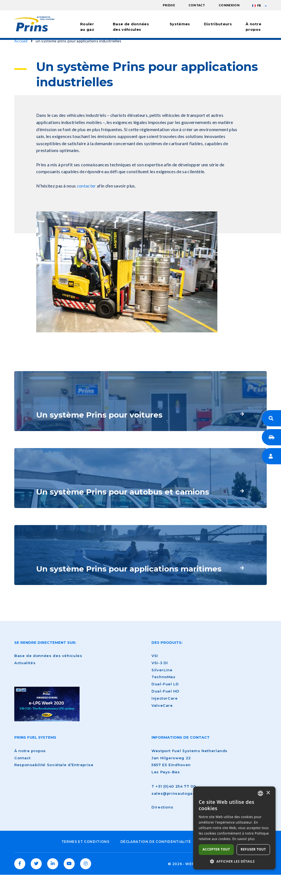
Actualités (24, 663)
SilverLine (161, 670)
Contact (197, 5)
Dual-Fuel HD (165, 691)
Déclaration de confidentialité (155, 842)
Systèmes (180, 24)
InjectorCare (164, 698)
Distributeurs (218, 24)
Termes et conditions (85, 842)
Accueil (20, 40)
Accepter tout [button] (216, 849)
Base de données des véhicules (131, 27)
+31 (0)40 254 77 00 (176, 786)
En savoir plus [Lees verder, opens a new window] (243, 839)
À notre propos (253, 27)
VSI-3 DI (159, 663)
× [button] (268, 793)
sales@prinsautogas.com (178, 793)
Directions (162, 807)
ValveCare (162, 705)
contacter (86, 185)
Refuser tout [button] (253, 849)
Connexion (229, 5)
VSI (154, 655)
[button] (234, 861)
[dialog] (234, 828)
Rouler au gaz (87, 27)
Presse (169, 5)
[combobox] (260, 793)
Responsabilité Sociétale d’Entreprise (54, 765)
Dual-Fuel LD (165, 684)
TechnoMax (163, 677)
